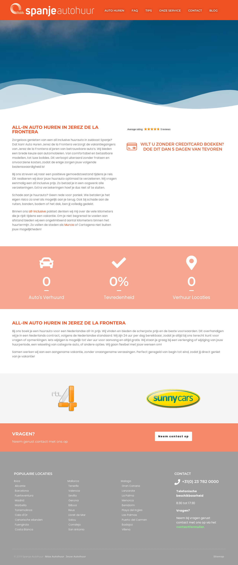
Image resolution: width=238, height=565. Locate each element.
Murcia (69, 225)
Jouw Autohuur (76, 556)
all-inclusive (38, 211)
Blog (213, 10)
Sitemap (218, 556)
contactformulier (190, 527)
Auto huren (114, 10)
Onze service (170, 10)
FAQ (135, 10)
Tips (148, 10)
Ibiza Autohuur (54, 556)
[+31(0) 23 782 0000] (177, 482)
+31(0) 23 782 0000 (200, 481)
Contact (195, 10)
